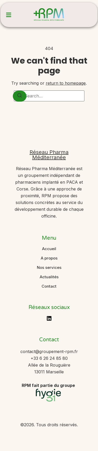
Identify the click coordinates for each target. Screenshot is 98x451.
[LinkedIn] (49, 318)
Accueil (49, 248)
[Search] (19, 96)
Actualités (49, 277)
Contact (49, 286)
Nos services (49, 267)
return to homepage (66, 83)
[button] (8, 15)
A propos (49, 258)
